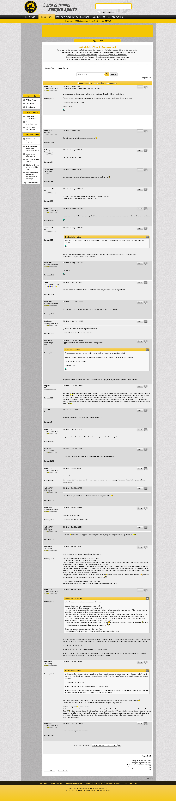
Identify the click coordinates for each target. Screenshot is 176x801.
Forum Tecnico (62, 68)
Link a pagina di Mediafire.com (73, 102)
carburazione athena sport (30, 155)
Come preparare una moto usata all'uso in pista (76, 52)
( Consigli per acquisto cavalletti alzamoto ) (112, 55)
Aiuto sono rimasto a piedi (32, 160)
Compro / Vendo (115, 17)
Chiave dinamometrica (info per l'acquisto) (80, 57)
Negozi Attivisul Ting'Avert (30, 128)
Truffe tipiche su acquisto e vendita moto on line (121, 50)
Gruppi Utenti (30, 107)
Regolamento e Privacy (88, 788)
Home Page (30, 17)
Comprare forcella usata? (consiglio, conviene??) (111, 59)
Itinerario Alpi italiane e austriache (30, 141)
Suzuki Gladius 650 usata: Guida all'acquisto (82, 55)
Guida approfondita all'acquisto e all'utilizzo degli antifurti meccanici (80, 50)
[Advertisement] (97, 30)
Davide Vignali (91, 790)
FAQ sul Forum (31, 100)
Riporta (140, 87)
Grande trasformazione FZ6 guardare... (80, 59)
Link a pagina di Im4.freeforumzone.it (75, 519)
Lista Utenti (30, 104)
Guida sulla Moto (81, 17)
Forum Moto (47, 17)
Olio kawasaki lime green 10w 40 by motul (32, 167)
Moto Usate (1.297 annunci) (31, 117)
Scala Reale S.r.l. (77, 790)
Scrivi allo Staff (102, 788)
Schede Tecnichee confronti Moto (32, 123)
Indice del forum (49, 68)
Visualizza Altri (33, 183)
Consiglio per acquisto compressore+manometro (112, 57)
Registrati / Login (64, 17)
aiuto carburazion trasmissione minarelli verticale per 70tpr (32, 176)
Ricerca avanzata (107, 12)
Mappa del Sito (74, 788)
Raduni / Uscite (98, 17)
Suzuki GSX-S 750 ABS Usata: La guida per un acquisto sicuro (114, 52)
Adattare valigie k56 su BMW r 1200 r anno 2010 (32, 148)
